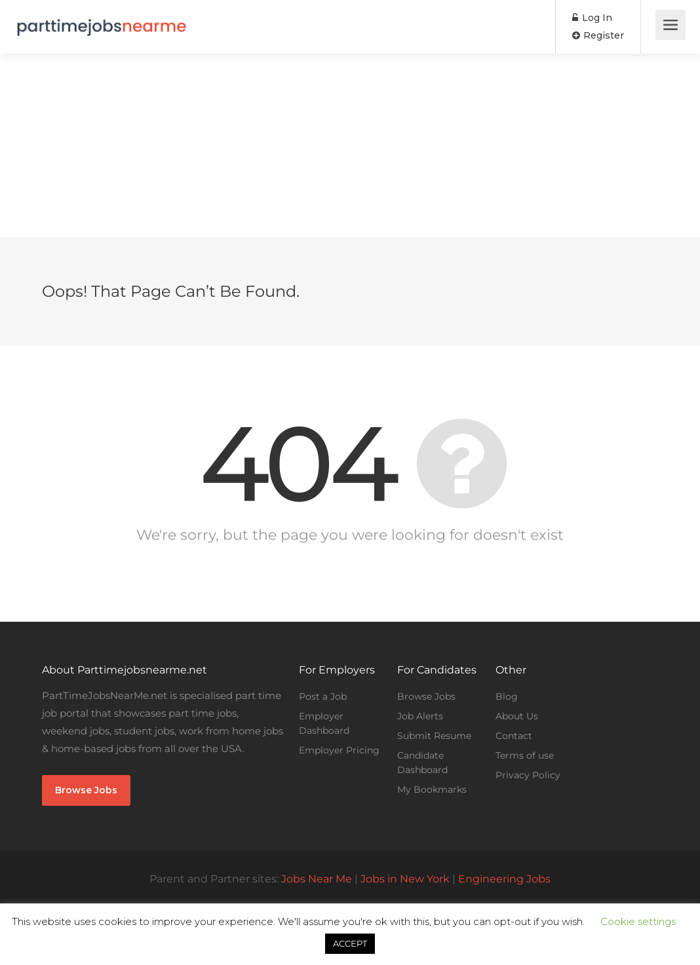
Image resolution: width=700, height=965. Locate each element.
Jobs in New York (405, 879)
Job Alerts (420, 716)
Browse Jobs (86, 790)
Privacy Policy (528, 775)
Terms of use (525, 755)
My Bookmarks (432, 789)
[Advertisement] (350, 145)
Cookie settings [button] (638, 921)
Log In (592, 18)
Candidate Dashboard (422, 762)
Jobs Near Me (316, 879)
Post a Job (323, 696)
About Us (517, 716)
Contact (514, 736)
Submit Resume (434, 736)
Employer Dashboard (324, 723)
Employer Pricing (339, 750)
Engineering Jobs (504, 879)
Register (598, 35)
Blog (507, 696)
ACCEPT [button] (350, 943)
